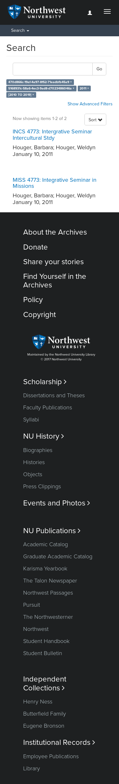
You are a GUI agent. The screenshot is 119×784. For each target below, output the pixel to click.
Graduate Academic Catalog (57, 556)
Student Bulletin (42, 653)
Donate (35, 247)
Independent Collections (44, 683)
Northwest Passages (48, 592)
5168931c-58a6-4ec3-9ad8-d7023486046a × (41, 88)
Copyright (39, 314)
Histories (34, 462)
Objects (32, 474)
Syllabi (31, 419)
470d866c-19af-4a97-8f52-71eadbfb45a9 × (40, 82)
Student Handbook (46, 641)
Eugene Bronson (43, 725)
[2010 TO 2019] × (21, 95)
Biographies (37, 450)
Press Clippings (42, 486)
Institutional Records (59, 742)
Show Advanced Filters (90, 104)
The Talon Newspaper (50, 580)
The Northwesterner (48, 616)
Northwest (36, 628)
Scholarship (45, 381)
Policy (33, 299)
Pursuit (31, 604)
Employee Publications (51, 756)
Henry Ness (37, 701)
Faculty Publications (47, 407)
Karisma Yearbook (45, 568)
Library (31, 768)
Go (99, 69)
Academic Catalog (45, 544)
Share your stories (53, 261)
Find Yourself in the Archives (54, 280)
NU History (43, 436)
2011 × (84, 88)
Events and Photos (56, 503)
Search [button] (20, 30)
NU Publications (52, 530)
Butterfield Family (44, 713)
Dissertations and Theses (54, 395)
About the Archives (55, 232)
